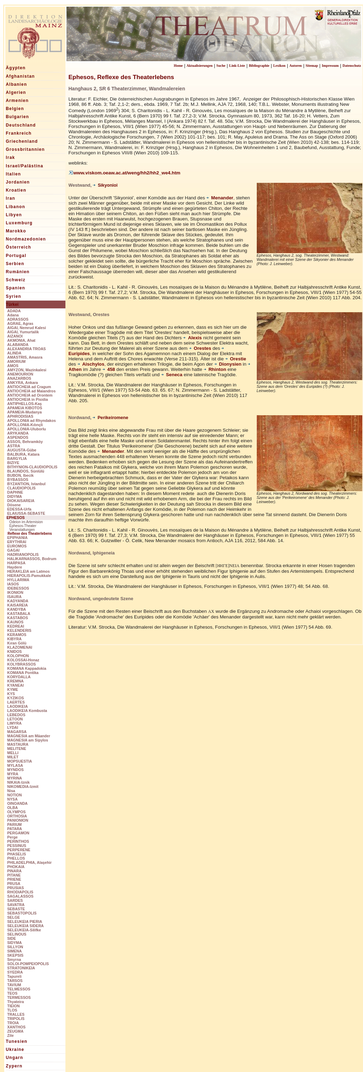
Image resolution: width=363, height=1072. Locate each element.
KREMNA (15, 681)
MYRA (12, 774)
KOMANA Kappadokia (26, 668)
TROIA (13, 1023)
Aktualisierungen (199, 66)
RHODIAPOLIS (20, 892)
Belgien (15, 108)
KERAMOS (16, 635)
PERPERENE (19, 850)
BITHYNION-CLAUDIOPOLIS (32, 467)
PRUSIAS (15, 888)
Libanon (15, 206)
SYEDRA (15, 972)
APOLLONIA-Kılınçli (25, 425)
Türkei (12, 304)
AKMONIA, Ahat (21, 340)
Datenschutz (352, 66)
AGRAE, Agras (20, 323)
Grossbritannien (25, 149)
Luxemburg (19, 222)
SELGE (13, 917)
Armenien (17, 100)
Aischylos (90, 364)
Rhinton (216, 369)
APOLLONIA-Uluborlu (26, 429)
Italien (13, 174)
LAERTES (16, 702)
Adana (13, 315)
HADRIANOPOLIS (23, 554)
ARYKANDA (18, 433)
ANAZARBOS (19, 378)
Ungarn (14, 1057)
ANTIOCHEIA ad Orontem (30, 395)
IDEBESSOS (18, 588)
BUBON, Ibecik (20, 475)
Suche (220, 66)
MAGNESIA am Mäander (28, 736)
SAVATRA (16, 905)
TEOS (12, 993)
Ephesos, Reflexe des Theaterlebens (121, 77)
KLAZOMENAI (19, 647)
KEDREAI (15, 626)
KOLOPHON (18, 656)
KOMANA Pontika (23, 672)
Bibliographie (259, 66)
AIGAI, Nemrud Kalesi (26, 328)
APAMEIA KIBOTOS (24, 408)
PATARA (14, 829)
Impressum (330, 66)
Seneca (172, 374)
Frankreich (19, 133)
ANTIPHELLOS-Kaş (24, 404)
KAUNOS (15, 622)
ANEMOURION (20, 374)
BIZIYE (13, 463)
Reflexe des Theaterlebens (30, 533)
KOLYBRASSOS (21, 664)
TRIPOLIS (16, 1018)
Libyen (14, 214)
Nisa (11, 791)
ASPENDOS (17, 437)
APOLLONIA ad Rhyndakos (31, 420)
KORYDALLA (19, 677)
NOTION (14, 795)
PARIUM (14, 824)
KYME (12, 689)
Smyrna (14, 959)
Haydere (14, 567)
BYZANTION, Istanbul (26, 484)
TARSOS (15, 980)
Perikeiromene (110, 417)
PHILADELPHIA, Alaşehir (29, 862)
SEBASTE (16, 909)
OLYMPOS (16, 812)
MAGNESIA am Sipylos (27, 740)
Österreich (18, 247)
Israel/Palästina (25, 165)
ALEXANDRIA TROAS (26, 349)
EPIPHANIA (17, 537)
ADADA (14, 311)
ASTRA (13, 446)
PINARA (14, 871)
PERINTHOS (18, 841)
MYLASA (15, 765)
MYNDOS (15, 770)
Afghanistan (20, 76)
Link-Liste (237, 66)
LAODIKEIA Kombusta (27, 710)
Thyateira (15, 1002)
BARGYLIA (17, 458)
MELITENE (16, 748)
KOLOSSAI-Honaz (23, 660)
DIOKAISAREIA (21, 501)
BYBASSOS (17, 479)
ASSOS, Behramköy (25, 441)
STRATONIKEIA (21, 968)
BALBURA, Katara (23, 454)
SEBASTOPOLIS (22, 913)
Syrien (13, 296)
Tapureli (14, 976)
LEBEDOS (16, 715)
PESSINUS (16, 845)
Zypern (14, 1066)
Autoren (295, 66)
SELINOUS (16, 934)
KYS (11, 694)
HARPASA (16, 563)
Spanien (15, 287)
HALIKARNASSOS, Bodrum (32, 559)
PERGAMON (18, 833)
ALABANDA (17, 344)
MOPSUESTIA (19, 761)
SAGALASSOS (20, 896)
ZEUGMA (15, 1031)
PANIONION (17, 820)
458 (108, 369)
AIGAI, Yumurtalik (23, 332)
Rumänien (18, 271)
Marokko (16, 231)
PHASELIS (16, 854)
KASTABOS (17, 618)
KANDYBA (16, 609)
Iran (10, 198)
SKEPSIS (15, 955)
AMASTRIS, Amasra (25, 357)
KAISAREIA (17, 605)
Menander (219, 197)
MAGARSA (17, 732)
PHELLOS (16, 858)
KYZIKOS (15, 698)
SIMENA (14, 951)
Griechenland (22, 141)
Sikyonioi (105, 185)
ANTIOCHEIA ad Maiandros (31, 391)
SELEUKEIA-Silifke (24, 930)
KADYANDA (17, 601)
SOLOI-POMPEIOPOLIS (28, 964)
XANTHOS (16, 1027)
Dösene (14, 505)
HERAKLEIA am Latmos (28, 571)
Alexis (192, 337)
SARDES (15, 900)
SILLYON (15, 947)
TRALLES (16, 1014)
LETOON (15, 719)
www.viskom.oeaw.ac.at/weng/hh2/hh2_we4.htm (124, 172)
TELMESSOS (19, 989)
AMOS (13, 366)
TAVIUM (14, 985)
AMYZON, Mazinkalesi (26, 370)
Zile (10, 1035)
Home (178, 66)
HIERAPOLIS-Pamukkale (29, 575)
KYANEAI (15, 685)
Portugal (16, 255)
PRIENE (14, 879)
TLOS (12, 1010)
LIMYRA (14, 723)
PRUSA (13, 883)
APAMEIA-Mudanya (24, 412)
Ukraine (15, 1049)
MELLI (13, 753)
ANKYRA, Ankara (22, 382)
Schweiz (16, 279)
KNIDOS (14, 651)
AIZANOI (15, 336)
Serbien (15, 263)
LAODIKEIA (17, 706)
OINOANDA (17, 803)
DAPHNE (15, 492)
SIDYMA (14, 943)
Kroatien (16, 190)
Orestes (200, 348)
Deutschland (21, 125)
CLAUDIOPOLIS (21, 488)
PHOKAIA (16, 867)
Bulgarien (17, 116)
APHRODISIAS (20, 416)
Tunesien (16, 1041)
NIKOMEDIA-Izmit (23, 786)
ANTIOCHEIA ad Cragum (29, 387)
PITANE (14, 875)
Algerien (16, 92)
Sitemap (312, 66)
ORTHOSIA (17, 816)
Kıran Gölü (16, 643)
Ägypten (16, 67)
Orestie (235, 358)
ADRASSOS (17, 319)
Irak (10, 157)
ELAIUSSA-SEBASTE (26, 513)
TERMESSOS (19, 997)
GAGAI (13, 550)
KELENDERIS (19, 630)
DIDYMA (14, 496)
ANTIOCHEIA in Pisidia (27, 399)
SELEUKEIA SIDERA (25, 926)
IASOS (13, 584)
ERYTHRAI (16, 542)
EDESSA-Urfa (19, 509)
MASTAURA (17, 744)
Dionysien (228, 364)
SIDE (11, 938)
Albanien (16, 84)
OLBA (12, 807)
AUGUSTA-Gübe (22, 450)
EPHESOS (16, 517)
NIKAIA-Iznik (18, 782)
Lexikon (279, 66)
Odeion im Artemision (26, 522)
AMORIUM (16, 361)
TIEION (13, 1006)
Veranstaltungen (22, 530)
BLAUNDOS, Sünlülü (25, 471)
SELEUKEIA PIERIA (24, 921)
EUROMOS (17, 546)
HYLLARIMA (18, 580)
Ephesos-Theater (23, 526)
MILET (13, 757)
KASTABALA (19, 613)
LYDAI (12, 727)
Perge (12, 837)
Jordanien (18, 182)
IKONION (15, 592)
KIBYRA (14, 639)
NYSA (12, 799)
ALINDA (14, 353)
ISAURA (14, 597)
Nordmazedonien (26, 239)
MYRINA (14, 778)
